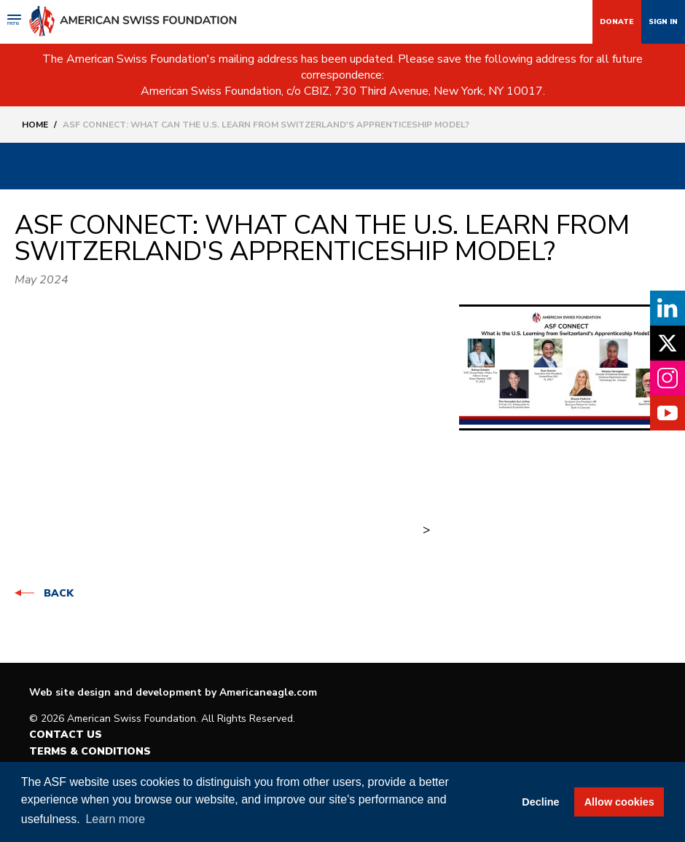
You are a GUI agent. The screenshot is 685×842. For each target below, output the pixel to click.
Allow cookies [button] (619, 802)
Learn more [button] (115, 819)
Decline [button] (540, 802)
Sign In (663, 22)
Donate (617, 22)
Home (35, 124)
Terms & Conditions (90, 751)
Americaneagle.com (268, 692)
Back (59, 593)
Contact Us (65, 734)
